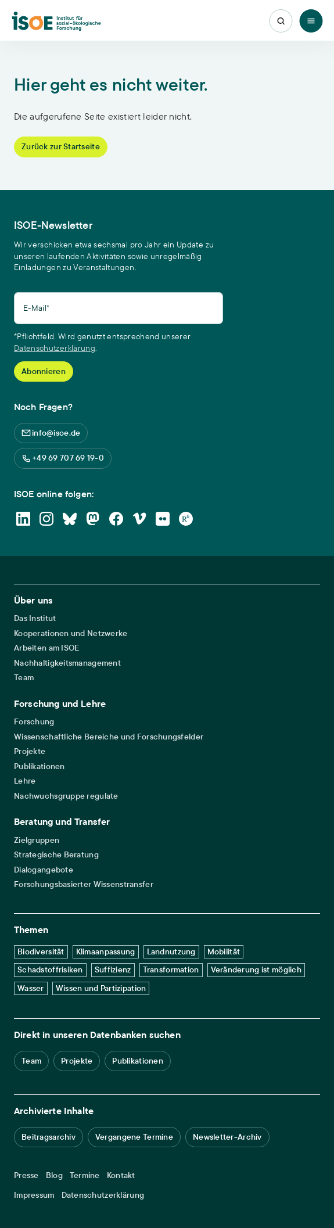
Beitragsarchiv (48, 1137)
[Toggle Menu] (310, 21)
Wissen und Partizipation (101, 988)
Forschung (34, 722)
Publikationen (39, 766)
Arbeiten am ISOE (46, 648)
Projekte (29, 751)
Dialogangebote (43, 870)
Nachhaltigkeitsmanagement (67, 663)
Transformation (171, 969)
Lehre (24, 781)
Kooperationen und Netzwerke (71, 633)
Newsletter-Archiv (227, 1137)
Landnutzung (171, 951)
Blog (54, 1175)
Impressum (34, 1195)
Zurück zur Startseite (60, 146)
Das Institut (35, 618)
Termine (85, 1175)
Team (24, 678)
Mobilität (223, 951)
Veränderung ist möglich (256, 969)
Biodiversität (40, 951)
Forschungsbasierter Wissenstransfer (83, 884)
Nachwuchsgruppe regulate (66, 796)
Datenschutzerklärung (54, 348)
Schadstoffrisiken (50, 969)
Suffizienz (113, 969)
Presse (26, 1175)
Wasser (30, 988)
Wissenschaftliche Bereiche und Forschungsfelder (108, 737)
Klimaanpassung (105, 951)
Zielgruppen (36, 840)
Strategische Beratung (56, 855)
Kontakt (121, 1175)
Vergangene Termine (134, 1137)
